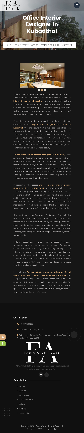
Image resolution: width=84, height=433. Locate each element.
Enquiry (21, 408)
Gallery (21, 404)
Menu (77, 5)
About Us (22, 391)
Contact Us (23, 413)
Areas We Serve (21, 45)
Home (8, 45)
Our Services (23, 395)
